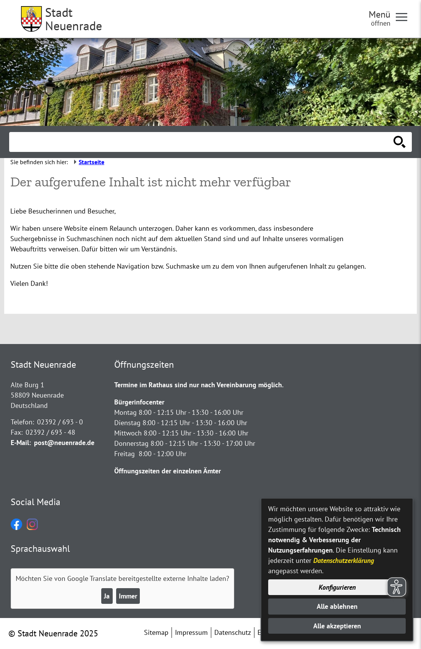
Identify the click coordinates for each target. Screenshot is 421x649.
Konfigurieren (337, 587)
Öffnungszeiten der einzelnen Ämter (167, 470)
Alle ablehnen (337, 606)
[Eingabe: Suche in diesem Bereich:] (202, 142)
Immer (128, 596)
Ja (107, 596)
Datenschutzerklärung (343, 560)
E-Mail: (21, 442)
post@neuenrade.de (64, 442)
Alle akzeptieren (337, 625)
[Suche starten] (399, 142)
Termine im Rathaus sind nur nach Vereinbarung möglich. (198, 384)
